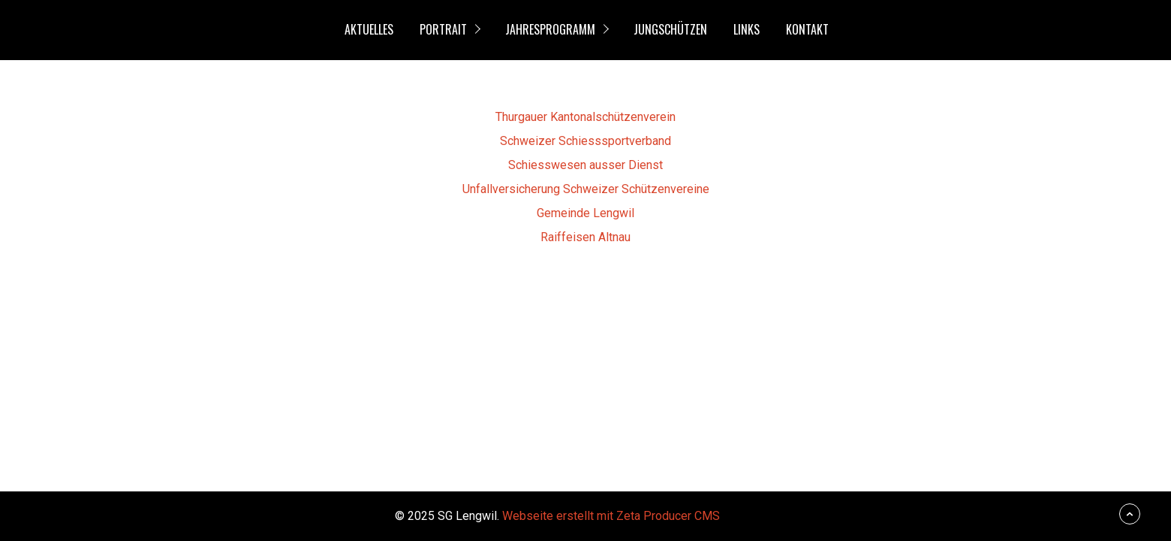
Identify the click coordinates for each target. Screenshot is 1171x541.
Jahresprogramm (550, 29)
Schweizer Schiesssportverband (585, 141)
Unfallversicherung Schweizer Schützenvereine (585, 189)
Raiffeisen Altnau (585, 237)
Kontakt (807, 29)
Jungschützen (670, 29)
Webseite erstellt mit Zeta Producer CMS (611, 516)
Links (746, 29)
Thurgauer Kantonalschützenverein (585, 117)
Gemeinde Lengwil (585, 213)
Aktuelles (369, 29)
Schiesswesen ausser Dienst (585, 165)
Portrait (443, 29)
